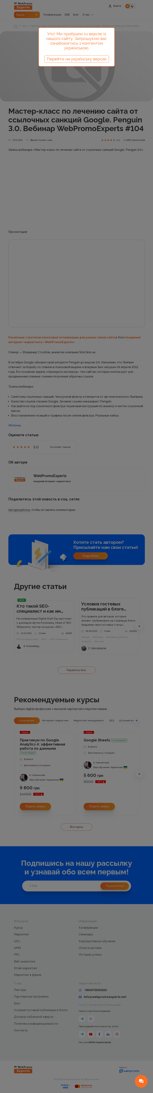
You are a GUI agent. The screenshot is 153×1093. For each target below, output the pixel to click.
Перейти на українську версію (76, 59)
